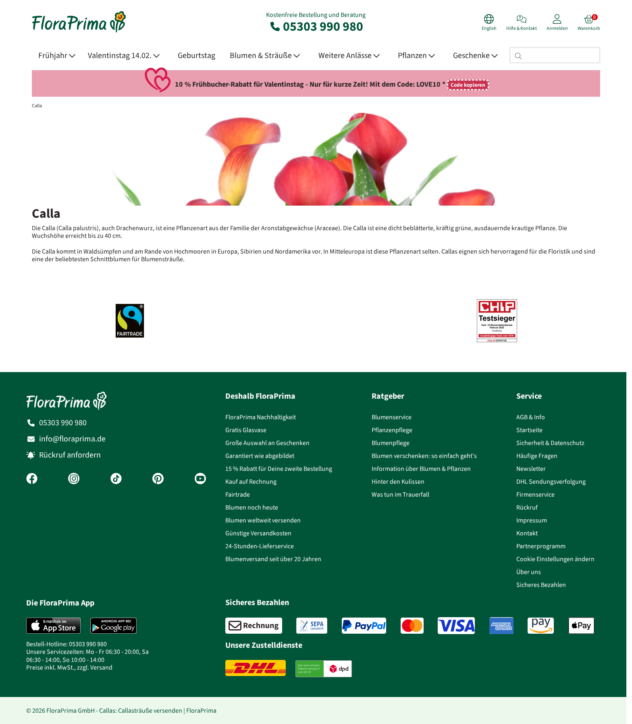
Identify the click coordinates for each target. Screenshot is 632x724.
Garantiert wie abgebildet (259, 455)
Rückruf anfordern (70, 454)
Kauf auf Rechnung (250, 481)
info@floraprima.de (72, 438)
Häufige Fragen (536, 455)
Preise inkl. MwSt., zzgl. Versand (69, 667)
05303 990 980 (316, 26)
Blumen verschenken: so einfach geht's (424, 455)
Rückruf (527, 507)
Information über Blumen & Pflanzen (421, 468)
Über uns (528, 572)
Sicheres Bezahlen (541, 584)
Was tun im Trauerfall (400, 494)
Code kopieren (468, 84)
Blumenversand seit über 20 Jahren (273, 559)
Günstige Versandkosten (258, 533)
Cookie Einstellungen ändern (555, 559)
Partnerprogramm (540, 546)
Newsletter (531, 468)
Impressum (531, 520)
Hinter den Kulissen (398, 481)
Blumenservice (392, 417)
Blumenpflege (391, 443)
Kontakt (527, 533)
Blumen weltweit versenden (263, 520)
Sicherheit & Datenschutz (550, 443)
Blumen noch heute (251, 507)
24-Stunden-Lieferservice (259, 546)
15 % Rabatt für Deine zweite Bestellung (278, 468)
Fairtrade (237, 494)
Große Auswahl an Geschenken (267, 443)
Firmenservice (535, 494)
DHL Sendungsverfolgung (551, 481)
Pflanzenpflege (392, 430)
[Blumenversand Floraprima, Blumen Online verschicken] (79, 31)
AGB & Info (530, 417)
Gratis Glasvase (245, 430)
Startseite (529, 430)
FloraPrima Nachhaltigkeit (260, 417)
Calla (37, 105)
